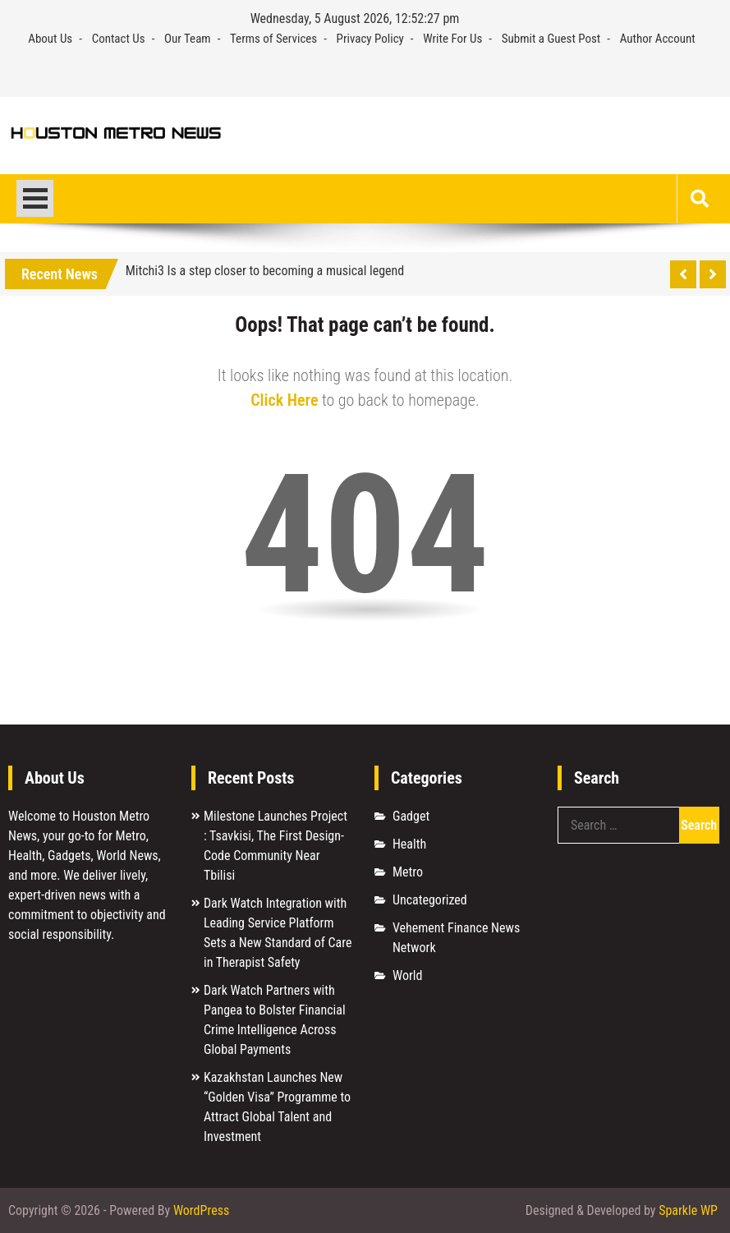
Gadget (411, 816)
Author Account (658, 38)
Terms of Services (273, 38)
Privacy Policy (370, 38)
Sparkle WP (688, 1210)
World (407, 975)
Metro (408, 872)
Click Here (284, 400)
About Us (50, 38)
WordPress (201, 1210)
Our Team (187, 38)
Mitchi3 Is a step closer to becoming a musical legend (265, 270)
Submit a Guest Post (551, 38)
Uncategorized (430, 900)
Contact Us (118, 38)
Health (409, 844)
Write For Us (452, 38)
